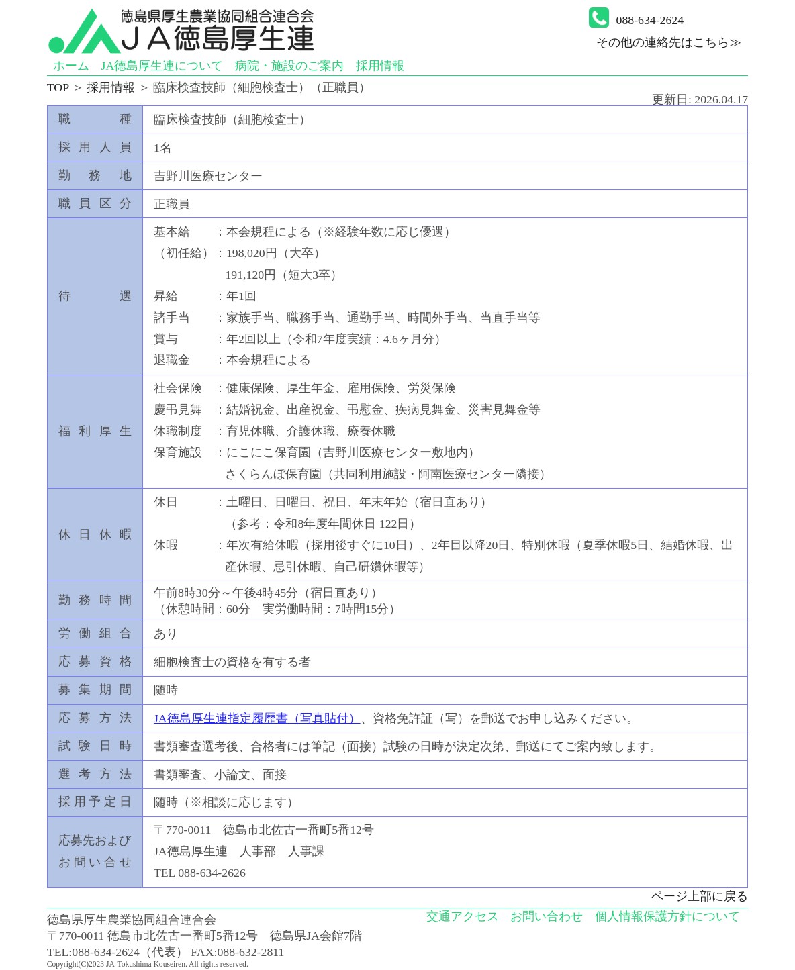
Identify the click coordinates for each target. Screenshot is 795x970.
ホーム (71, 65)
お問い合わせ (546, 916)
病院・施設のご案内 (289, 65)
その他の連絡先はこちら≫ (668, 42)
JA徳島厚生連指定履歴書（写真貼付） (257, 718)
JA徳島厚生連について (162, 65)
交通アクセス (462, 916)
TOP (58, 87)
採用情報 (380, 65)
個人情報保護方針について (667, 916)
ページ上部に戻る (699, 896)
